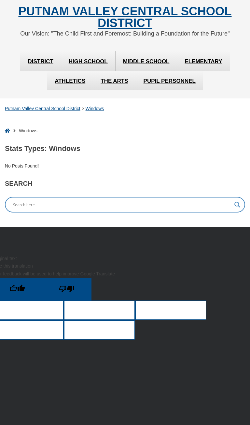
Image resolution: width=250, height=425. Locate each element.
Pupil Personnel (170, 81)
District (40, 61)
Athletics (70, 81)
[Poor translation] (66, 289)
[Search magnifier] (237, 204)
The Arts (114, 81)
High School (88, 61)
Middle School (146, 61)
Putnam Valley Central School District (124, 17)
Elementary (203, 61)
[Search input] (122, 204)
